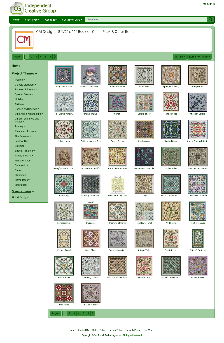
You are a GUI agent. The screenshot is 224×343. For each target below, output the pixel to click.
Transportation (22, 160)
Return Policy (98, 330)
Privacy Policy (115, 330)
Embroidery (21, 184)
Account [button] (50, 19)
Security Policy (133, 330)
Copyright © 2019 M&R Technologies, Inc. (102, 335)
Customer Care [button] (71, 19)
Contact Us (83, 330)
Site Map (148, 330)
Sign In (209, 3)
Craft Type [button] (31, 19)
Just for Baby (22, 141)
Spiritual (19, 145)
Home (16, 19)
